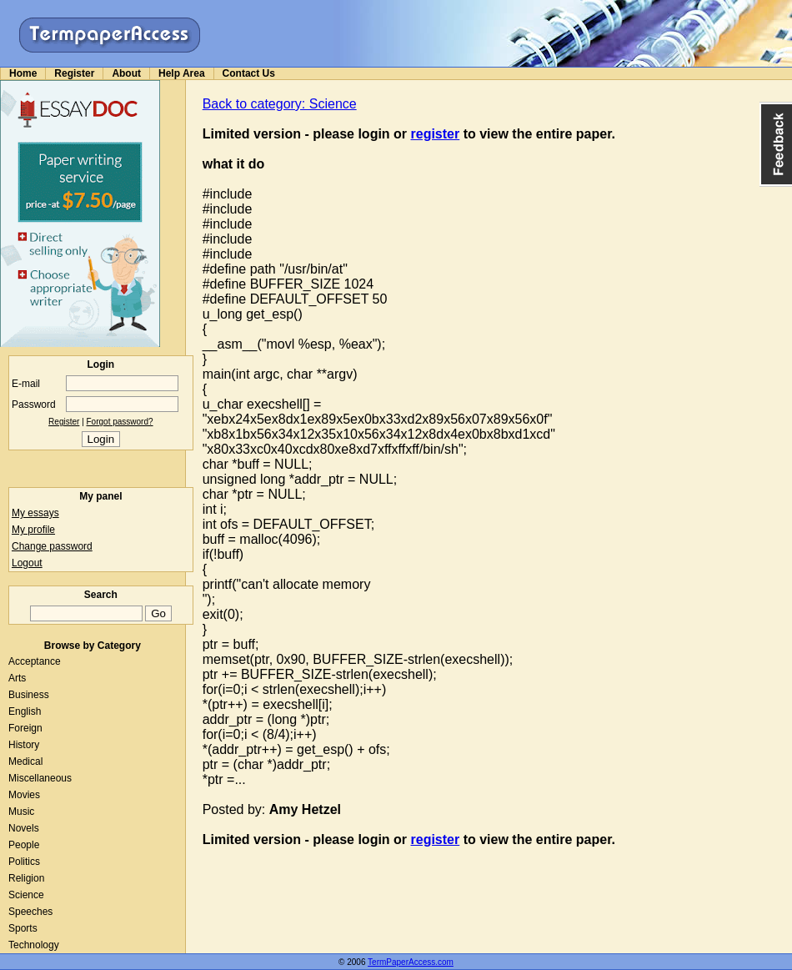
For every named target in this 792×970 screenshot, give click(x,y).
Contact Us (249, 73)
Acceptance (34, 661)
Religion (26, 878)
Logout (27, 563)
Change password (52, 546)
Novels (23, 828)
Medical (25, 761)
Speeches (30, 911)
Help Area (181, 73)
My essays (35, 513)
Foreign (25, 728)
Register (74, 73)
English (24, 711)
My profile (33, 529)
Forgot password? (120, 421)
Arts (17, 678)
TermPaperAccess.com (411, 962)
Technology (33, 945)
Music (21, 811)
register (435, 134)
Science (26, 895)
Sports (23, 928)
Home (23, 73)
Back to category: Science (280, 104)
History (23, 745)
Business (28, 695)
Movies (24, 795)
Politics (24, 861)
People (23, 845)
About (126, 73)
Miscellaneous (40, 778)
